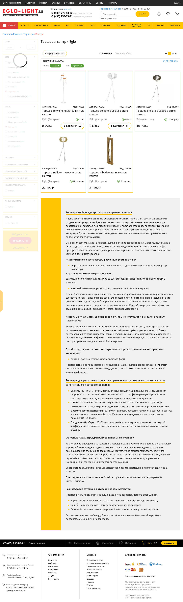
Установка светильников (98, 563)
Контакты (112, 2)
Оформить (169, 543)
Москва (67, 9)
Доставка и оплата (12, 2)
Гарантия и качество (96, 566)
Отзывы (56, 2)
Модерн (14, 146)
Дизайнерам (85, 2)
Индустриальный (17, 122)
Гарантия (30, 2)
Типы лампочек (94, 588)
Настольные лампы (18, 77)
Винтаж (13, 117)
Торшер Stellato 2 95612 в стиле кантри (108, 112)
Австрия (13, 223)
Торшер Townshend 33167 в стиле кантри (63, 112)
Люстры (13, 72)
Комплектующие (17, 67)
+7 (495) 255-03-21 (71, 16)
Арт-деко (13, 112)
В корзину (72, 125)
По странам (53, 566)
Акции (51, 575)
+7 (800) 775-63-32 (71, 13)
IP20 (11, 190)
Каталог (9, 25)
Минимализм (16, 141)
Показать (20, 240)
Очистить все (170, 61)
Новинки (52, 572)
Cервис (91, 554)
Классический (16, 132)
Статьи (90, 585)
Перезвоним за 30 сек (110, 9)
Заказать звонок (37, 543)
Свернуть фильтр (54, 53)
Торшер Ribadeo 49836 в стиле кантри (108, 174)
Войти (177, 3)
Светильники (16, 82)
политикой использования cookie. (141, 589)
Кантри (55, 65)
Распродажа (53, 569)
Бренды (99, 2)
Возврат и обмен (94, 569)
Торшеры (28, 34)
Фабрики (52, 563)
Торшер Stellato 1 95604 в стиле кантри (61, 174)
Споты (12, 87)
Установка (69, 2)
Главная (7, 34)
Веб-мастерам (93, 572)
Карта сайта (53, 579)
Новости (90, 582)
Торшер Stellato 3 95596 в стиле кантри (156, 112)
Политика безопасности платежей (140, 576)
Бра (11, 62)
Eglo (11, 207)
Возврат (43, 2)
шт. (147, 543)
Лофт (12, 136)
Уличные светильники (20, 96)
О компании (56, 554)
